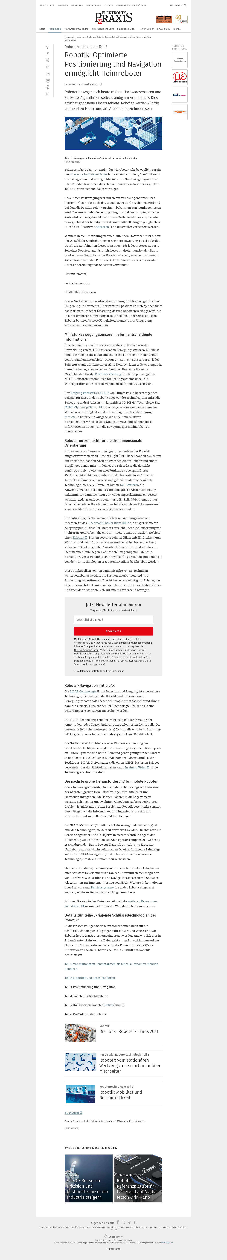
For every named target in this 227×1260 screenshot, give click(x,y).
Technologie (54, 28)
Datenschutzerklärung (86, 653)
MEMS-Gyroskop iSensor (83, 407)
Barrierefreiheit (155, 1227)
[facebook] (48, 46)
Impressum (167, 1227)
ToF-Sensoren (129, 485)
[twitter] (48, 53)
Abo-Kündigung (99, 1227)
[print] (48, 80)
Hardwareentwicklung (76, 28)
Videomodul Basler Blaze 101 (108, 523)
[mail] (48, 74)
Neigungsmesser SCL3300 (89, 393)
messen (70, 417)
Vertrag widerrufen (84, 1227)
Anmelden (176, 5)
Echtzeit (80, 537)
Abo (175, 1227)
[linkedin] (48, 67)
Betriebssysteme (102, 887)
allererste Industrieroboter (88, 174)
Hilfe (73, 1227)
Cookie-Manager (46, 1227)
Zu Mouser (73, 1112)
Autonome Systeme (86, 37)
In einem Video (137, 767)
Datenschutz (142, 1227)
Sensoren (102, 227)
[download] (48, 87)
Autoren (114, 1230)
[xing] (48, 60)
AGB (68, 1227)
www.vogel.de (167, 1243)
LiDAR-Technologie (83, 691)
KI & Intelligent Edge (103, 28)
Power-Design (146, 28)
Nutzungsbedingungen (86, 650)
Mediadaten (131, 1227)
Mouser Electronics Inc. (180, 60)
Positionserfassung (108, 374)
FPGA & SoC (163, 28)
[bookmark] (100, 84)
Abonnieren (113, 631)
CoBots (109, 1005)
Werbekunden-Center (116, 1227)
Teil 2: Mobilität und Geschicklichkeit (90, 978)
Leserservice (59, 1227)
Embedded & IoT (126, 28)
